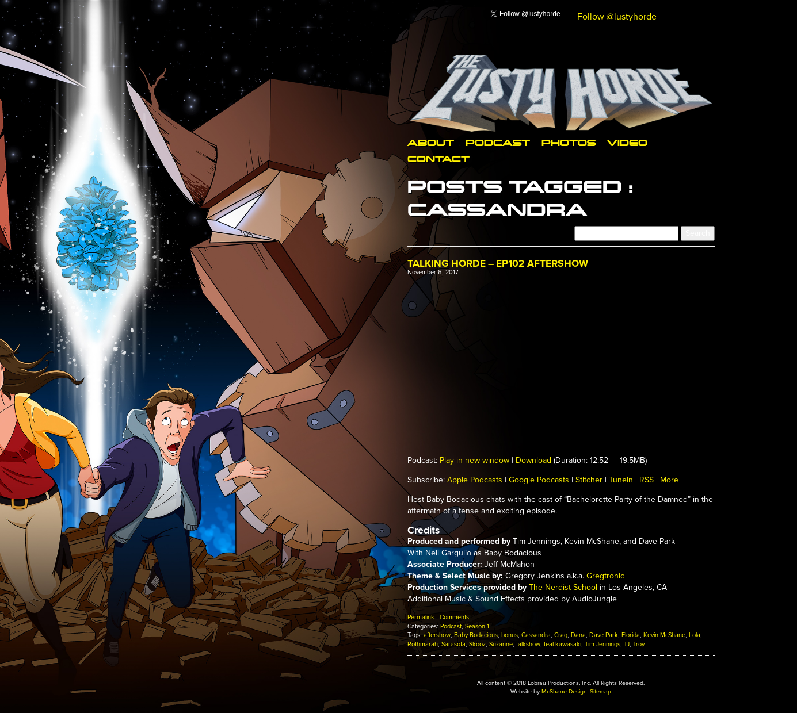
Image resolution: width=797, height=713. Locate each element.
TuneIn (621, 480)
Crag (560, 635)
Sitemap (600, 691)
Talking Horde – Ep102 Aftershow (497, 264)
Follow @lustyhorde (617, 16)
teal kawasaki (562, 644)
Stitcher (588, 480)
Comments (454, 617)
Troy (639, 644)
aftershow (437, 635)
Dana (578, 635)
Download (533, 460)
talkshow (528, 644)
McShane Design (564, 691)
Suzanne (501, 644)
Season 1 (477, 626)
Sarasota (453, 644)
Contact (438, 158)
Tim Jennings (602, 644)
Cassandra (536, 635)
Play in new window (474, 460)
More (669, 480)
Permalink (420, 617)
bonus (509, 635)
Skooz (477, 644)
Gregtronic (605, 576)
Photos (568, 142)
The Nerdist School (563, 587)
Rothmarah (422, 644)
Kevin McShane (664, 635)
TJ (627, 644)
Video (627, 142)
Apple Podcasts (474, 480)
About (430, 142)
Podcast (498, 142)
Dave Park (603, 635)
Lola (694, 635)
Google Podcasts (539, 480)
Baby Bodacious (476, 635)
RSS (646, 480)
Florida (630, 635)
